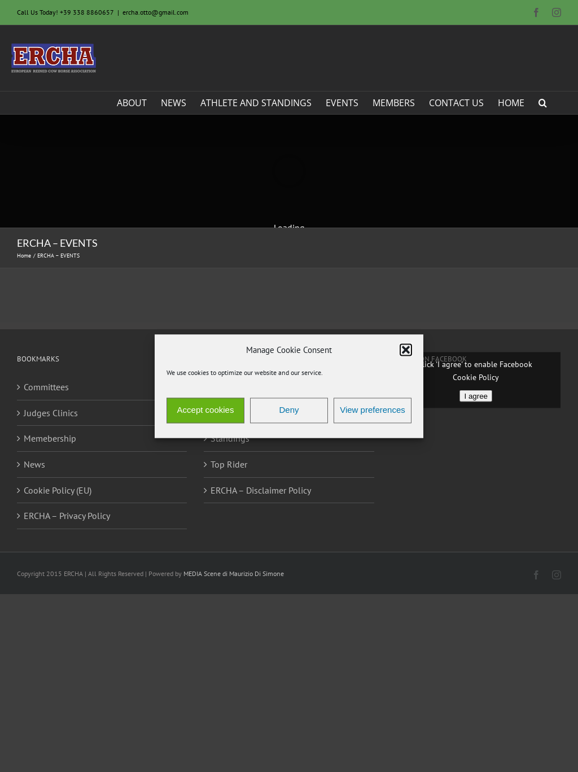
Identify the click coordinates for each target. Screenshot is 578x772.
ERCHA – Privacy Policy (67, 515)
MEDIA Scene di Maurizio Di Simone (233, 573)
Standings (230, 438)
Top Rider (229, 464)
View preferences (372, 410)
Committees (46, 386)
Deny (289, 410)
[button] (405, 350)
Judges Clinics (51, 412)
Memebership (50, 438)
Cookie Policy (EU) (57, 490)
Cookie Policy (476, 377)
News (34, 464)
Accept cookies (205, 410)
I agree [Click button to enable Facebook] (476, 396)
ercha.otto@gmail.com (155, 12)
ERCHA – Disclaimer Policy (261, 490)
